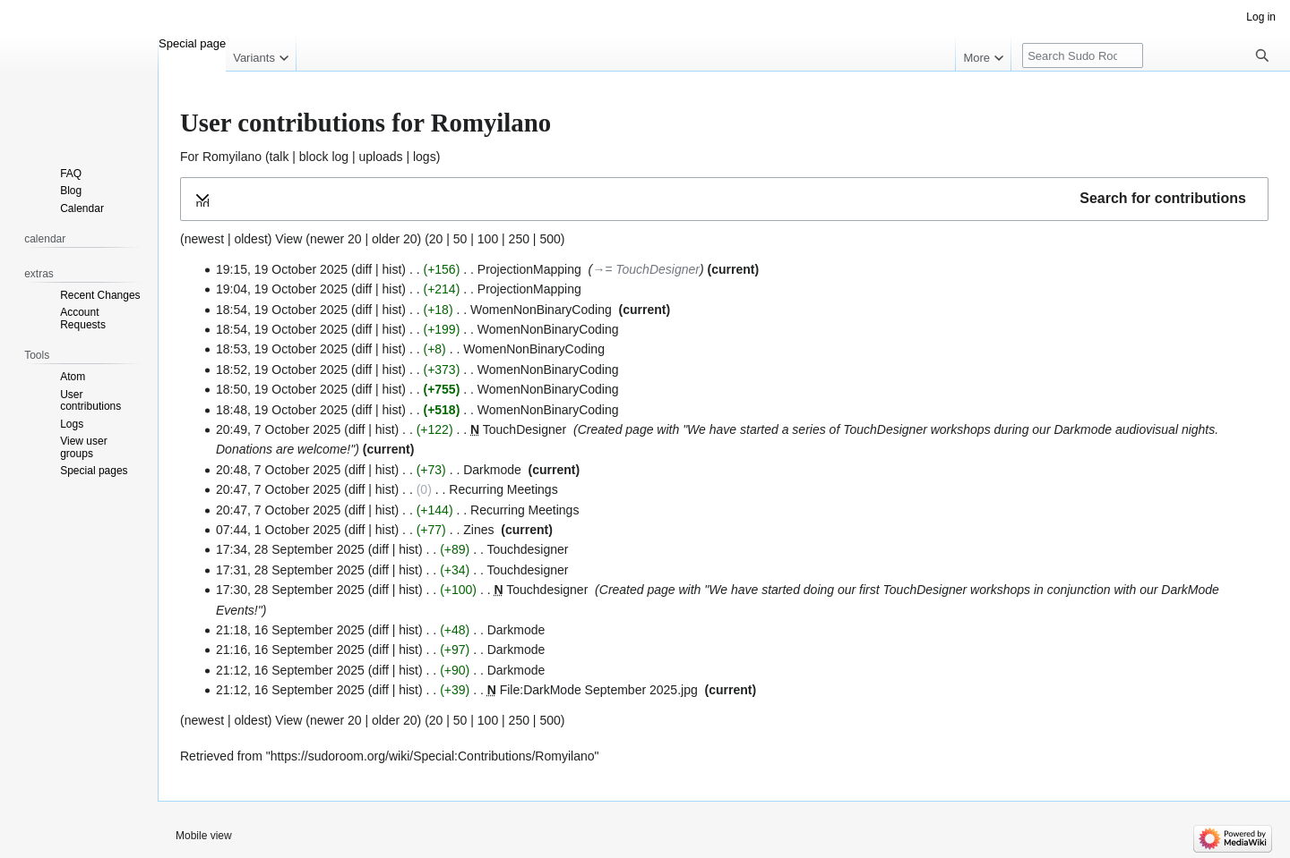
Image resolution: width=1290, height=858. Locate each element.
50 (460, 239)
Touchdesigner (527, 549)
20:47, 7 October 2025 (278, 489)
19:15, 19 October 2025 (282, 269)
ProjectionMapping (529, 269)
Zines (478, 529)
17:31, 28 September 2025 (290, 570)
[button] (724, 199)
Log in (1261, 17)
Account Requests (83, 318)
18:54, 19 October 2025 (282, 309)
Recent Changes (100, 295)
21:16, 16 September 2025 (290, 649)
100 (487, 239)
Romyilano (232, 156)
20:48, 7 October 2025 (278, 470)
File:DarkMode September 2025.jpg (599, 690)
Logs (71, 424)
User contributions (90, 400)
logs (424, 156)
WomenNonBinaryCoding (541, 309)
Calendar (82, 208)
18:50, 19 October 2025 (282, 389)
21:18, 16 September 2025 (290, 630)
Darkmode (1083, 429)
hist (392, 269)
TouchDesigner (524, 429)
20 (436, 239)
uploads (381, 156)
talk (279, 156)
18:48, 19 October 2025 (282, 410)
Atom (72, 376)
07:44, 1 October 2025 (278, 529)
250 (519, 239)
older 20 (394, 239)
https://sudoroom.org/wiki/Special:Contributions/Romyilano (433, 756)
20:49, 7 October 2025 (278, 429)
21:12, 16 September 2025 (290, 670)
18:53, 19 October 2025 (282, 349)
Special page (192, 43)
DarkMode (1190, 589)
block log (323, 156)
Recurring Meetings (503, 489)
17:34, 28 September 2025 (290, 549)
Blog (71, 190)
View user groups (83, 447)
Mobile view (204, 835)
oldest (250, 239)
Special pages (93, 470)
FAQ (71, 173)
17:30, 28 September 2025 (290, 589)
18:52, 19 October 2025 (282, 369)
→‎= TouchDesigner (646, 269)
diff (364, 269)
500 (549, 239)
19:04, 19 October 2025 (282, 289)
